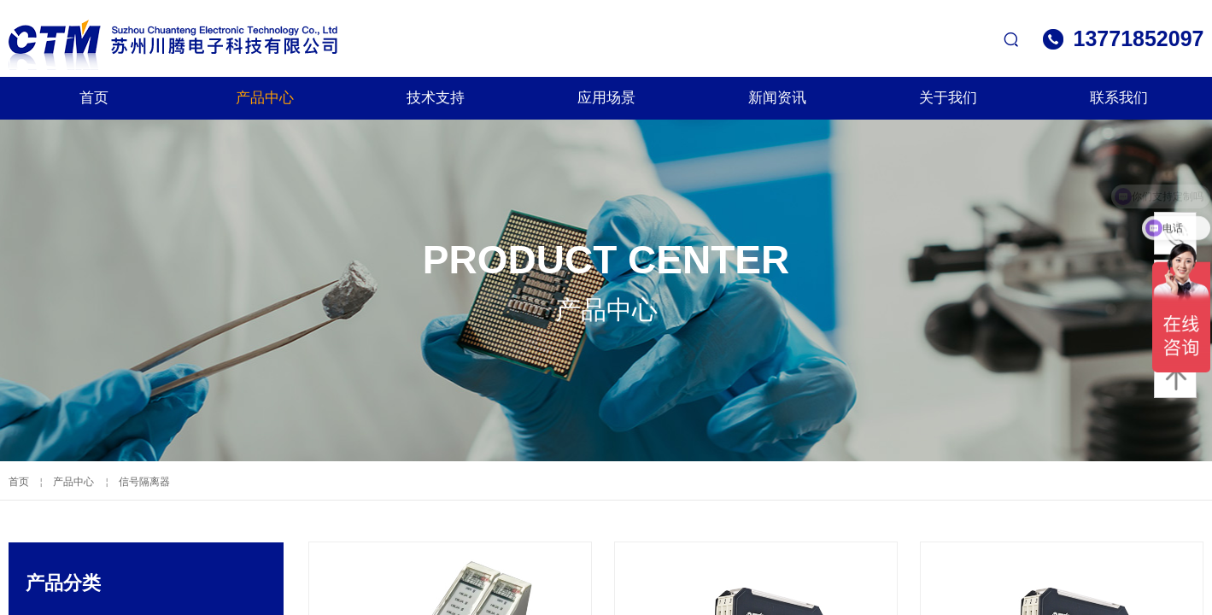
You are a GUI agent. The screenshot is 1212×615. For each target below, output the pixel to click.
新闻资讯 (777, 98)
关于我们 (948, 98)
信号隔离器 (144, 482)
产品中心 (265, 98)
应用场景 (606, 98)
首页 (93, 98)
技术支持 (436, 98)
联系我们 (1119, 98)
